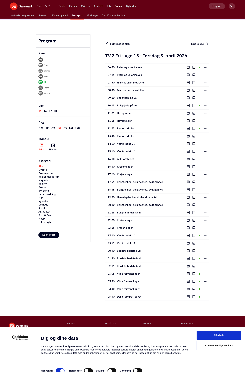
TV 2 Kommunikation (113, 15)
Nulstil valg (48, 234)
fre (65, 127)
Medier (73, 6)
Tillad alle (219, 326)
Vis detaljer (151, 366)
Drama (42, 187)
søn (77, 127)
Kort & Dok (44, 215)
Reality (42, 183)
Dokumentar (45, 173)
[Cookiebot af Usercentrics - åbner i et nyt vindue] (20, 328)
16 (45, 111)
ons (53, 127)
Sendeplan (77, 15)
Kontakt (98, 6)
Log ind (216, 6)
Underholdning (47, 194)
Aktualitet (44, 211)
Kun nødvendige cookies (219, 336)
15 (40, 111)
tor (59, 127)
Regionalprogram (48, 176)
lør (71, 127)
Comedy (43, 204)
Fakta (62, 6)
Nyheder (131, 6)
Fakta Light (45, 222)
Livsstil (42, 169)
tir (47, 127)
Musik (41, 218)
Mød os (85, 6)
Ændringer (92, 15)
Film (40, 197)
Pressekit (43, 15)
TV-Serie (43, 190)
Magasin (43, 180)
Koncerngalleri (60, 15)
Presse (118, 6)
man (40, 127)
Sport (41, 208)
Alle (40, 166)
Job (109, 6)
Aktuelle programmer (23, 15)
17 (50, 111)
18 (55, 111)
